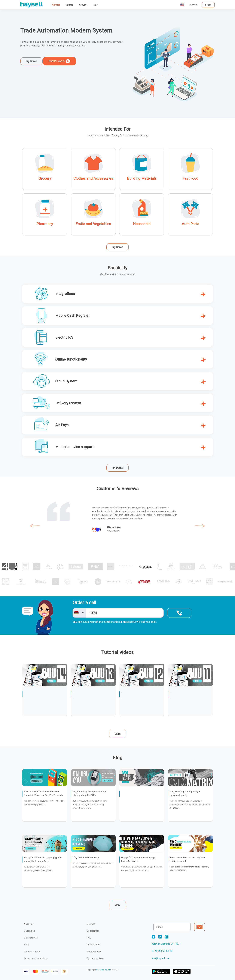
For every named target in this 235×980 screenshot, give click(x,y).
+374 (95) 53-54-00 (162, 951)
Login (208, 5)
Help (96, 5)
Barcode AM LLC (104, 970)
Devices (69, 5)
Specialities (93, 931)
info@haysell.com (161, 958)
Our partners (31, 938)
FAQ (89, 938)
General (56, 5)
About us (83, 5)
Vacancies (29, 931)
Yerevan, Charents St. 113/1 (166, 943)
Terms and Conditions (36, 958)
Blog (26, 944)
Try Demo (31, 61)
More (118, 733)
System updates (96, 958)
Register (194, 4)
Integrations (93, 944)
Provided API (94, 951)
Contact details (32, 951)
